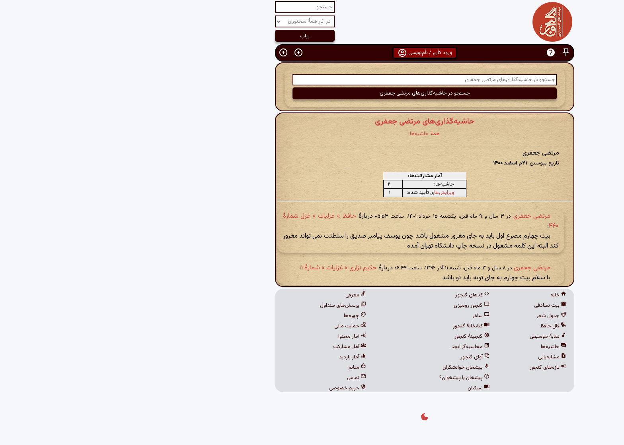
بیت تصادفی (437, 306)
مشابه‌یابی (439, 357)
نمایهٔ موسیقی (435, 337)
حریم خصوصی (235, 388)
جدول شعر (439, 316)
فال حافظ (440, 326)
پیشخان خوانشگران (353, 367)
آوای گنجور (362, 357)
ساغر (368, 316)
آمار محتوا (240, 337)
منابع (245, 367)
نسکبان (366, 388)
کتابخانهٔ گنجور (358, 326)
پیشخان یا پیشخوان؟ (352, 378)
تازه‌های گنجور (435, 367)
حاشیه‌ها (441, 347)
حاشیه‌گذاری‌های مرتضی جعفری (312, 122)
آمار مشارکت (237, 347)
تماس (244, 378)
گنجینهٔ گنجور (359, 337)
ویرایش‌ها (331, 193)
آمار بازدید (240, 357)
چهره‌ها (242, 316)
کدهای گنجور (360, 295)
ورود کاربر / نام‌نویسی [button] (312, 53)
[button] (453, 52)
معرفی (243, 295)
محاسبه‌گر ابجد (358, 347)
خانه (446, 295)
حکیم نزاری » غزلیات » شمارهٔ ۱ (226, 268)
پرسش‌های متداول (230, 306)
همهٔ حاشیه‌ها (312, 134)
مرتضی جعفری (419, 216)
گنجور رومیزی (359, 306)
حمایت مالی (238, 326)
